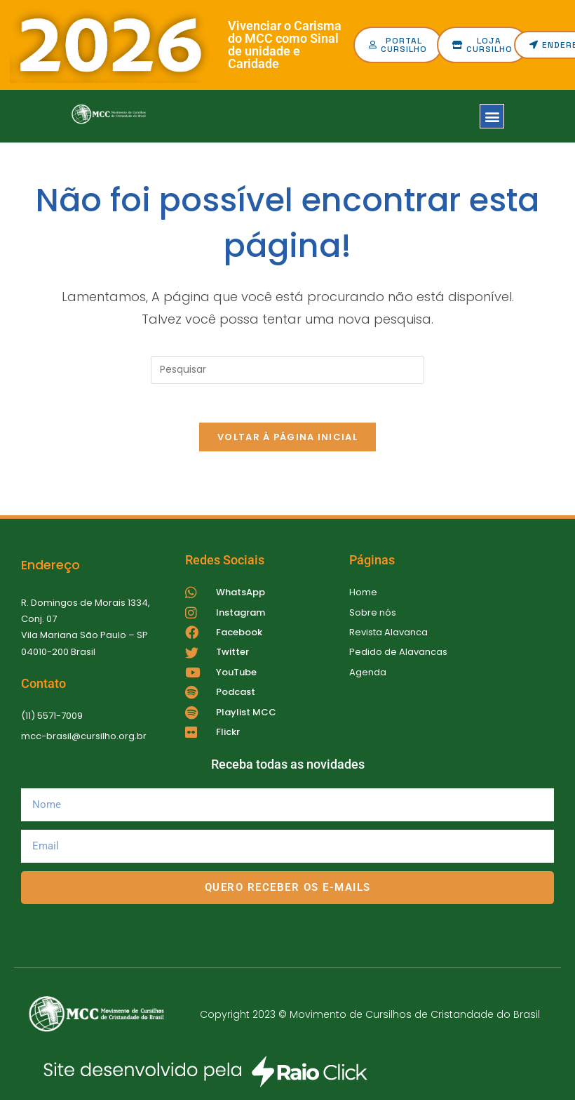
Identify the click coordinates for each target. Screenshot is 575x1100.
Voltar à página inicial (287, 441)
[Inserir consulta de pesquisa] (287, 370)
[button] (492, 116)
